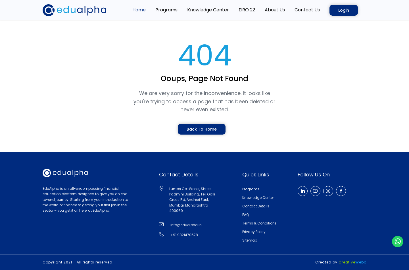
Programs (166, 10)
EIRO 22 (247, 10)
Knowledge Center (208, 10)
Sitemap (249, 240)
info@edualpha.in (186, 224)
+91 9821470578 (184, 234)
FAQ (245, 214)
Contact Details (255, 206)
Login (343, 10)
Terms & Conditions (259, 223)
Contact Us (307, 10)
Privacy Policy (254, 231)
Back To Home (202, 129)
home (139, 10)
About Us (275, 10)
